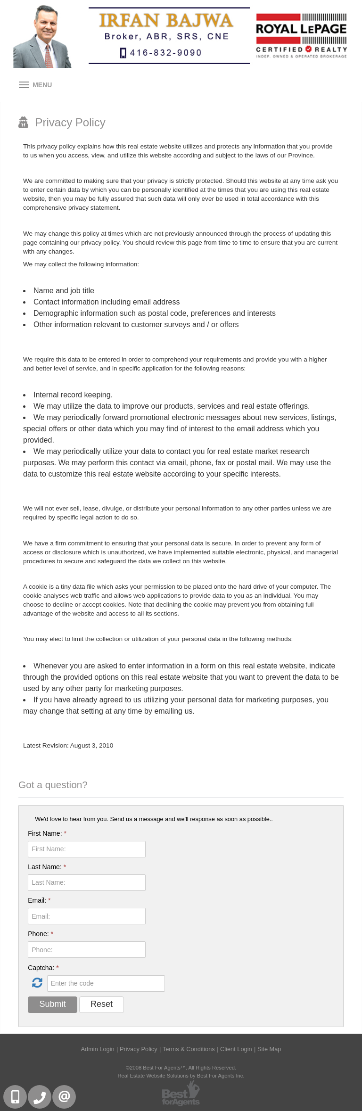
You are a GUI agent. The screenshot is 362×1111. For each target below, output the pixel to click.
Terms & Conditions (189, 1049)
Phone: (40, 934)
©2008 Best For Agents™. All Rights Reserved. (181, 1067)
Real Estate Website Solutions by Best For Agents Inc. (180, 1075)
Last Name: (47, 867)
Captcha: (43, 967)
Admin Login (98, 1049)
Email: (39, 900)
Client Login (236, 1049)
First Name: (47, 833)
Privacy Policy (138, 1049)
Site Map (269, 1049)
